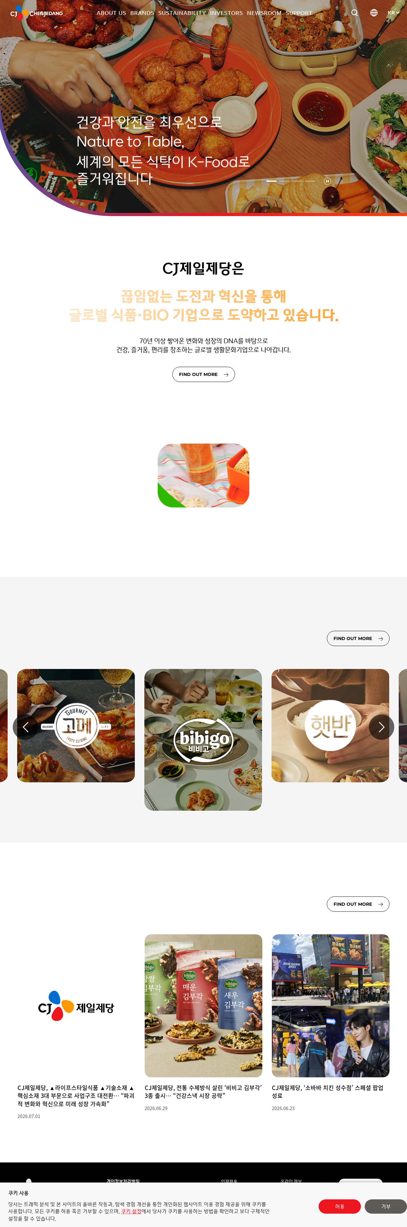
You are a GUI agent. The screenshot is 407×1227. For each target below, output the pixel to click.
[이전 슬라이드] (25, 727)
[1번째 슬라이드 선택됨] (271, 181)
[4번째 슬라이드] (310, 181)
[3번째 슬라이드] (297, 181)
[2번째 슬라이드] (284, 181)
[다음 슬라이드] (381, 727)
